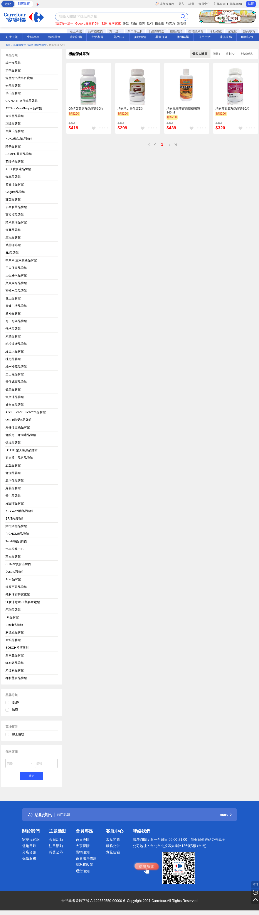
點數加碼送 (156, 31)
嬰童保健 (161, 37)
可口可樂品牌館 (16, 321)
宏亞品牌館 (13, 465)
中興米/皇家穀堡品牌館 (21, 260)
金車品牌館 (13, 176)
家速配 (232, 31)
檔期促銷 (176, 31)
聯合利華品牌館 (16, 207)
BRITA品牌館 (14, 518)
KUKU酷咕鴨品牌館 (18, 138)
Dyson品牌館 (14, 571)
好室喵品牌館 (14, 503)
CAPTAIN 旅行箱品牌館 (21, 100)
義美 (142, 23)
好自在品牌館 (14, 404)
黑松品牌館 (13, 313)
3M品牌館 (12, 252)
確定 (31, 776)
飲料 (150, 23)
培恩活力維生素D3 (130, 108)
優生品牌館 (13, 495)
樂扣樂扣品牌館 (16, 526)
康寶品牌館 (13, 336)
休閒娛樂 (183, 37)
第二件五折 (135, 31)
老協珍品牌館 (14, 184)
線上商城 (76, 31)
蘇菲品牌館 (13, 488)
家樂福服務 (164, 4)
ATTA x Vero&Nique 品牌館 (23, 108)
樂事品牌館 (13, 146)
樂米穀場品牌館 (16, 222)
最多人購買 (200, 54)
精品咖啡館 (13, 245)
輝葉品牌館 (13, 199)
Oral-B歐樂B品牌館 (18, 419)
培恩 (15, 709)
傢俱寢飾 (226, 37)
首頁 (8, 44)
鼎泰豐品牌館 (14, 655)
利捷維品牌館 (14, 632)
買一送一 (115, 31)
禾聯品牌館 (13, 609)
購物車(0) (236, 3)
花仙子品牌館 (14, 161)
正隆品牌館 (13, 123)
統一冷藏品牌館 (16, 366)
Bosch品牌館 (14, 625)
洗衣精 (181, 23)
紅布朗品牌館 (14, 663)
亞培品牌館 (13, 640)
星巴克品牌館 (14, 374)
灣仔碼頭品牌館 (16, 381)
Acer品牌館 (13, 579)
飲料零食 (54, 37)
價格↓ (217, 54)
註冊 (191, 3)
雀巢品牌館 (13, 389)
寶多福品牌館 (14, 214)
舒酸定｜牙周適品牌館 (20, 435)
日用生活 (204, 37)
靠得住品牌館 (14, 480)
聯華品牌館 (13, 70)
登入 (181, 3)
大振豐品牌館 (14, 116)
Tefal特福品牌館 (16, 541)
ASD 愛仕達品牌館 (18, 169)
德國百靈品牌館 (16, 587)
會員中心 (204, 3)
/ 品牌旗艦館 (19, 44)
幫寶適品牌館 (14, 397)
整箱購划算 (196, 31)
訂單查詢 (219, 3)
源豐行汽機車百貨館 (19, 78)
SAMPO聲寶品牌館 (18, 154)
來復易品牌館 (14, 670)
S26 (104, 23)
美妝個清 (140, 37)
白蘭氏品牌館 (14, 131)
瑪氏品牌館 (13, 93)
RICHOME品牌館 (17, 533)
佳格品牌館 (13, 328)
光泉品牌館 (13, 85)
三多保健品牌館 (16, 268)
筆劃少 (230, 54)
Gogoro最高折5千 (87, 23)
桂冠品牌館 (13, 359)
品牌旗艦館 (95, 31)
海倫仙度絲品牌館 (17, 427)
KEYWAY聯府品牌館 (19, 511)
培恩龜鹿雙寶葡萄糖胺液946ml (183, 110)
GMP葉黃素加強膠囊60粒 (86, 108)
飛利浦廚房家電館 (17, 594)
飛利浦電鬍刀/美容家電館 (22, 602)
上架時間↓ (247, 54)
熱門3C (119, 37)
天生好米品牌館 (16, 275)
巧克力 (170, 23)
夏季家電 (115, 23)
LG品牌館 (12, 617)
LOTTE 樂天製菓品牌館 (21, 450)
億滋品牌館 (13, 442)
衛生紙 (159, 23)
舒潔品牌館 (13, 473)
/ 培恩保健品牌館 (37, 44)
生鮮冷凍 (33, 37)
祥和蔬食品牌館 (16, 678)
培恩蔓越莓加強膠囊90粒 (232, 108)
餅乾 (126, 23)
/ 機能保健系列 (56, 44)
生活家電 (97, 37)
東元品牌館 (13, 556)
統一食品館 (13, 62)
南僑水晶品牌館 (16, 290)
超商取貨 (249, 31)
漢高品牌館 (13, 230)
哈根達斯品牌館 (16, 344)
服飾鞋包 (247, 37)
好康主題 (12, 37)
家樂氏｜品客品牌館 (19, 457)
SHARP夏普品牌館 (18, 564)
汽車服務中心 (14, 549)
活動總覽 (216, 31)
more (226, 816)
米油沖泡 (76, 37)
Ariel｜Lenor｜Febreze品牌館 (25, 412)
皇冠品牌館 (13, 237)
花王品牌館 (13, 298)
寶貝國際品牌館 (16, 283)
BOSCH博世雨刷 (17, 647)
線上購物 (18, 734)
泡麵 (134, 23)
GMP (15, 702)
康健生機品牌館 (16, 306)
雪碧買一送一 (64, 23)
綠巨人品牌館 (14, 351)
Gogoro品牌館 (15, 192)
